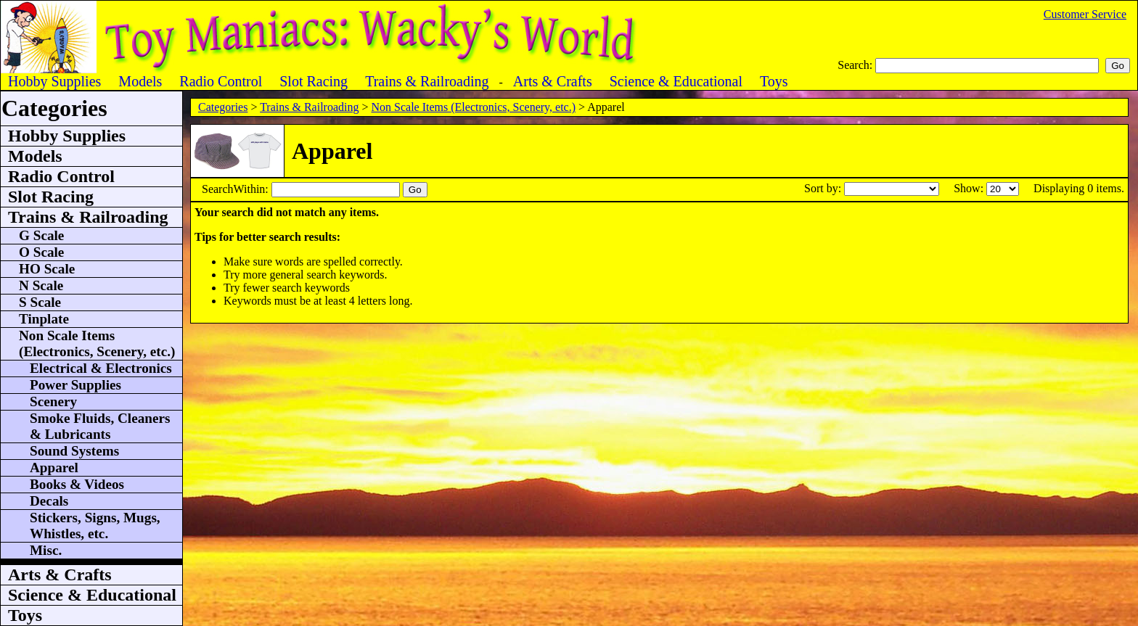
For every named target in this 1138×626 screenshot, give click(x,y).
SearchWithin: (236, 189)
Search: (856, 65)
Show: (970, 188)
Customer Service (1085, 14)
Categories (222, 107)
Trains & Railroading (309, 107)
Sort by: (824, 188)
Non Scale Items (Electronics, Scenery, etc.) (473, 107)
